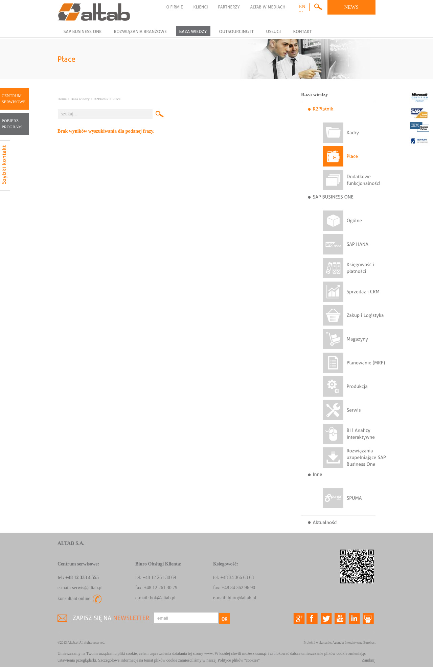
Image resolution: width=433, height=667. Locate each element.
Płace (117, 99)
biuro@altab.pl (242, 597)
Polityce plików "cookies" (239, 660)
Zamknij (368, 660)
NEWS (351, 7)
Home (62, 99)
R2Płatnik (101, 99)
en (302, 6)
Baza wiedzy (80, 99)
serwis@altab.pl (87, 587)
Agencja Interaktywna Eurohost (354, 642)
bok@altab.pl (163, 597)
